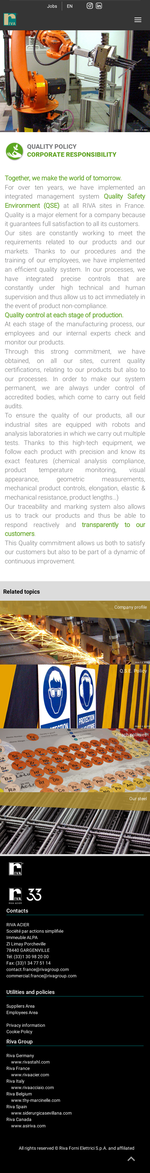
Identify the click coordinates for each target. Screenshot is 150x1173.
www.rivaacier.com (30, 1074)
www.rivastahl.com (30, 1061)
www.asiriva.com (28, 1125)
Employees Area (22, 1012)
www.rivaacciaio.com (32, 1087)
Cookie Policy (19, 1031)
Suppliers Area (20, 1006)
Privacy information (25, 1025)
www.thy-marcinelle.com (35, 1100)
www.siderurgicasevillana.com (41, 1113)
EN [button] (70, 6)
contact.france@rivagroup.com (37, 969)
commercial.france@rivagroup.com (41, 975)
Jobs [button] (52, 6)
